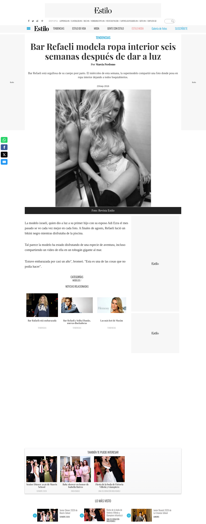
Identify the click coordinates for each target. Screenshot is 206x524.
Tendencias (42, 327)
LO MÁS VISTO (103, 500)
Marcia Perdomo (105, 64)
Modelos (76, 280)
